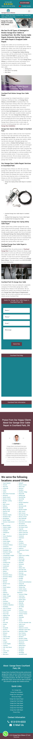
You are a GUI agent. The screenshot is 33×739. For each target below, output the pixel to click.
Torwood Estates (23, 612)
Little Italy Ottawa (7, 647)
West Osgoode (22, 635)
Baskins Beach (6, 497)
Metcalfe (21, 508)
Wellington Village (23, 631)
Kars (4, 626)
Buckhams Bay (6, 516)
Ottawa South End (23, 532)
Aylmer (4, 492)
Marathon (21, 490)
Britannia (5, 513)
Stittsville (21, 603)
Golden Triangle (7, 596)
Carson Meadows (7, 536)
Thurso (20, 608)
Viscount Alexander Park (25, 622)
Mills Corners (22, 511)
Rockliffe (21, 578)
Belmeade (5, 508)
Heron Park (5, 614)
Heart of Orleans (7, 608)
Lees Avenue (6, 638)
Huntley (5, 624)
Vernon (20, 621)
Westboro (21, 637)
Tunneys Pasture (23, 614)
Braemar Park (6, 511)
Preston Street (22, 546)
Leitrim (4, 640)
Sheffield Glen (22, 585)
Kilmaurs (5, 633)
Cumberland (6, 566)
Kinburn (5, 635)
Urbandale (21, 617)
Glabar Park (6, 594)
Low (4, 649)
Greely (4, 599)
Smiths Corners (22, 589)
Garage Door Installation (16, 692)
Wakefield (21, 626)
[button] (11, 438)
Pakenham (21, 538)
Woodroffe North (23, 654)
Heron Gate (6, 612)
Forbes (4, 589)
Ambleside (5, 488)
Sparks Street (22, 599)
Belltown (5, 506)
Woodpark (21, 651)
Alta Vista (5, 486)
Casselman (6, 539)
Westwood (21, 642)
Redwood (21, 557)
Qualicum (21, 548)
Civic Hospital (6, 554)
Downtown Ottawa (7, 575)
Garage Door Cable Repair (16, 710)
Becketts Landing (7, 501)
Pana (20, 539)
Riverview (21, 573)
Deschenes (6, 569)
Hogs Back (5, 619)
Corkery (5, 561)
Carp (4, 534)
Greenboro (5, 601)
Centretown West (7, 548)
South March (22, 598)
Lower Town (6, 651)
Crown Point (6, 564)
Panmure (21, 541)
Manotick (21, 488)
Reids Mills (21, 561)
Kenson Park (6, 631)
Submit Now (16, 344)
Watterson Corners (23, 628)
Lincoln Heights (7, 644)
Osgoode (21, 529)
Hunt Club (5, 622)
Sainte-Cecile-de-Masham (25, 582)
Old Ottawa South (23, 527)
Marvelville (21, 499)
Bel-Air (4, 502)
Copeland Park (6, 559)
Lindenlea (5, 645)
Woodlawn (21, 649)
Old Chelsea (22, 524)
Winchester (21, 647)
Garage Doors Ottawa (19, 735)
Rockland (21, 576)
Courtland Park (6, 562)
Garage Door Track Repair (16, 701)
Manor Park (21, 486)
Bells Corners (6, 504)
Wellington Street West (24, 629)
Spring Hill (21, 601)
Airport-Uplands (7, 483)
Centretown (6, 546)
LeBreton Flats (6, 637)
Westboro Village (23, 638)
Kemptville (5, 628)
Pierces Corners (23, 545)
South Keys (21, 596)
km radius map (16, 376)
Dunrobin (5, 578)
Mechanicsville (22, 506)
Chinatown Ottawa (7, 552)
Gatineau (5, 592)
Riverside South (23, 571)
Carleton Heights (7, 527)
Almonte (5, 485)
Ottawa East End (23, 531)
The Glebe (21, 606)
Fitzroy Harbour (6, 587)
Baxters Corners (7, 499)
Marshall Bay (22, 497)
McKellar (21, 504)
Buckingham (6, 518)
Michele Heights (23, 509)
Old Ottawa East (23, 525)
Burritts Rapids (6, 520)
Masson (21, 501)
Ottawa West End (23, 534)
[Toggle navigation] (29, 11)
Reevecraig (21, 559)
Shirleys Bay (22, 587)
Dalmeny (5, 568)
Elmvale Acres (6, 584)
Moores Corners (23, 516)
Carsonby (5, 538)
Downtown (5, 573)
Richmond (21, 564)
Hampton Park (6, 603)
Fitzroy (4, 585)
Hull (4, 621)
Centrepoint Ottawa (8, 545)
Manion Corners (23, 485)
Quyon (20, 554)
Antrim (4, 490)
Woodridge (21, 652)
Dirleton (5, 571)
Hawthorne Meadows (8, 605)
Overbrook (21, 536)
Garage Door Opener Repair (16, 699)
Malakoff (21, 483)
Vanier (20, 619)
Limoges (5, 642)
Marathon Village (23, 492)
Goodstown (6, 598)
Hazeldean (5, 606)
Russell (20, 580)
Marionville (21, 494)
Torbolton (21, 610)
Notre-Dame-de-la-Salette (25, 522)
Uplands (21, 615)
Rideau (20, 566)
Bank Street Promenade (9, 494)
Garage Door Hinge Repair (16, 703)
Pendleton (21, 543)
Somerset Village (23, 594)
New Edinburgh (22, 518)
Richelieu (21, 562)
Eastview (5, 580)
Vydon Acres (22, 624)
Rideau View (22, 568)
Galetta (5, 591)
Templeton (21, 605)
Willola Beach (22, 645)
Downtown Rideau (7, 576)
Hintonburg (5, 617)
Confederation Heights (8, 555)
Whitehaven (22, 644)
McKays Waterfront (23, 502)
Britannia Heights (7, 515)
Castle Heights (6, 541)
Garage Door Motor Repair (16, 705)
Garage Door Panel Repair (16, 708)
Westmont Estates (23, 640)
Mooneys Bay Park (23, 515)
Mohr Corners (22, 513)
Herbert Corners (7, 610)
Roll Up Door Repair (16, 697)
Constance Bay (6, 557)
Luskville (5, 652)
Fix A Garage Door (16, 690)
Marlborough (22, 495)
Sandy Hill (21, 584)
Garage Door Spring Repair (16, 694)
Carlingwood (6, 532)
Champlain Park (7, 550)
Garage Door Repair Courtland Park (14, 15)
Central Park (6, 543)
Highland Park (6, 615)
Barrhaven (5, 495)
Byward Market (6, 525)
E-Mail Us (18, 725)
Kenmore (5, 629)
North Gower (22, 520)
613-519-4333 (24, 3)
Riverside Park (22, 569)
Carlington (5, 531)
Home (2, 15)
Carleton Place (6, 529)
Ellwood (5, 582)
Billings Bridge (6, 509)
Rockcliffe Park (22, 575)
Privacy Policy (16, 712)
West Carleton (22, 633)
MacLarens (6, 654)
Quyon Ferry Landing (24, 555)
